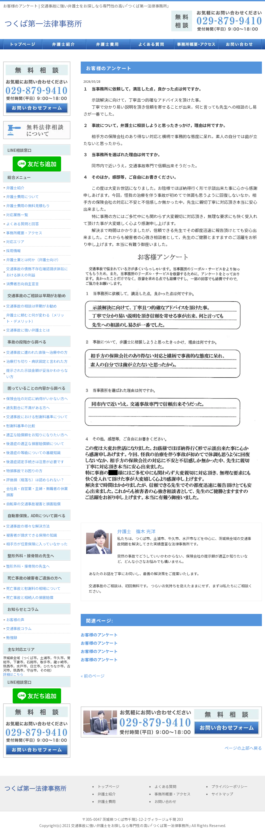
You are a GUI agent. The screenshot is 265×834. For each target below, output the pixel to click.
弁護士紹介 (64, 44)
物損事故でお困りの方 (24, 470)
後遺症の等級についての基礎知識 (33, 452)
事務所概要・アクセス (196, 44)
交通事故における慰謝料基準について (37, 416)
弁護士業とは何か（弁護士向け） (33, 259)
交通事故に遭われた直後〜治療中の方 (37, 352)
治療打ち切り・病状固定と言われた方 (37, 361)
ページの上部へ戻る (243, 748)
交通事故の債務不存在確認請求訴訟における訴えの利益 (37, 271)
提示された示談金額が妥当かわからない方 (37, 373)
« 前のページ (93, 676)
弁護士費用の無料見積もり (28, 205)
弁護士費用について (22, 196)
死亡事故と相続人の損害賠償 (29, 597)
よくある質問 (152, 44)
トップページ (22, 44)
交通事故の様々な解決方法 (28, 526)
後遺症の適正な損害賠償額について (35, 443)
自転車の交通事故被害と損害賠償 (33, 503)
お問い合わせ (240, 44)
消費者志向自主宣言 (22, 283)
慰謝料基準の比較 (20, 425)
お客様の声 (15, 619)
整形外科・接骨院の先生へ (28, 566)
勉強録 (11, 637)
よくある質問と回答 (22, 223)
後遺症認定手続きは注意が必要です (35, 461)
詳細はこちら (13, 674)
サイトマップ (222, 794)
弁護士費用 (108, 44)
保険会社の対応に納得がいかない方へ (37, 398)
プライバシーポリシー (229, 786)
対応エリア (15, 241)
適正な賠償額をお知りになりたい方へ (37, 434)
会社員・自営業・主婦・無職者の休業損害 (37, 491)
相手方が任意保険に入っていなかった (37, 543)
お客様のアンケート (99, 635)
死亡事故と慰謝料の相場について (33, 588)
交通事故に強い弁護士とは (28, 330)
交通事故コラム (19, 628)
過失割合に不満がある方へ (28, 407)
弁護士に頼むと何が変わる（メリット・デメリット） (35, 318)
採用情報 (13, 250)
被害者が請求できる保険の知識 (31, 535)
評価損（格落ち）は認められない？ (35, 479)
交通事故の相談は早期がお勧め (31, 306)
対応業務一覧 (17, 214)
